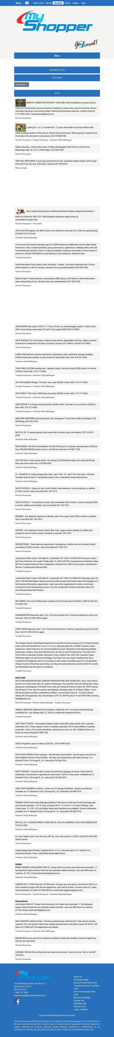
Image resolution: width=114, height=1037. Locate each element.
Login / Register (81, 1009)
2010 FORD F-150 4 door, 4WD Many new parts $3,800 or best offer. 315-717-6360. (51, 393)
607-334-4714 (20, 989)
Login (83, 2)
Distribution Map (81, 980)
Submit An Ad (80, 1006)
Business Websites (82, 997)
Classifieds (58, 2)
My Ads (48, 2)
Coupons (76, 2)
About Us (78, 977)
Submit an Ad (38, 2)
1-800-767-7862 (21, 992)
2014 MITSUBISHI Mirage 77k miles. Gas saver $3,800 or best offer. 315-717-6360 (51, 382)
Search (67, 2)
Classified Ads (80, 1003)
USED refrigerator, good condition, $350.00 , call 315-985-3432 (42, 743)
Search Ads (57, 70)
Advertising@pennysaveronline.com (30, 995)
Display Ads (79, 1000)
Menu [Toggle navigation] (18, 3)
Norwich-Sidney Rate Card (85, 983)
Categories (21, 84)
